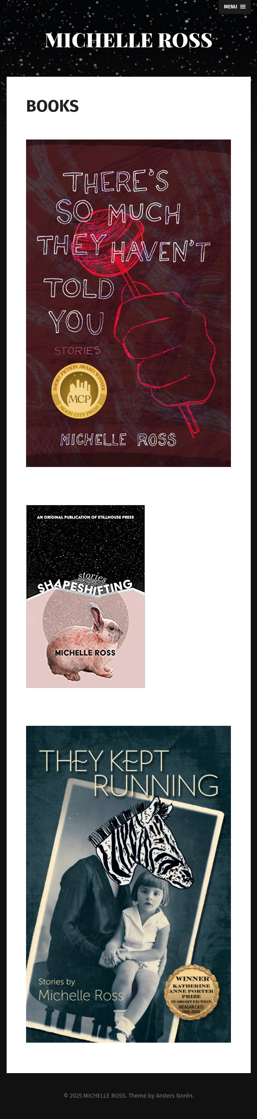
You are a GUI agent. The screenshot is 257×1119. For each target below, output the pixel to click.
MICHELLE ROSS (128, 39)
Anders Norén (174, 1095)
